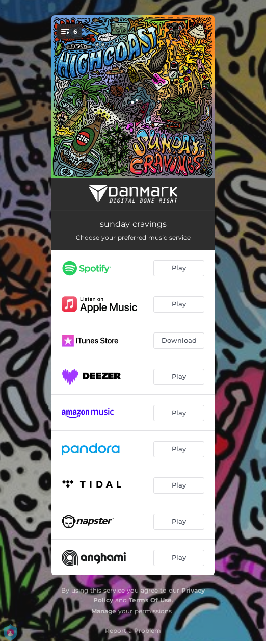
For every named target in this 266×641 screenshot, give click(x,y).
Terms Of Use (150, 600)
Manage (103, 611)
